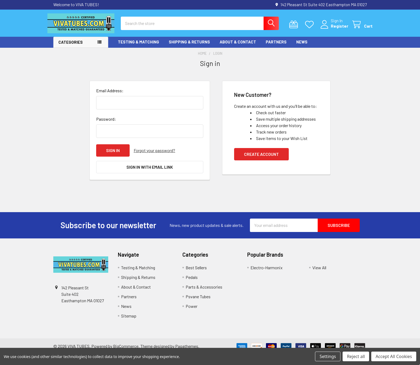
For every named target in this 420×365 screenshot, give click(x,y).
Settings (328, 356)
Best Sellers (196, 271)
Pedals (192, 281)
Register (333, 28)
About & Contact (238, 46)
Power (191, 310)
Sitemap (128, 320)
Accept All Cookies (394, 356)
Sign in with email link (149, 171)
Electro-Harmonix (266, 271)
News (302, 46)
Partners (276, 46)
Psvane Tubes (198, 300)
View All (319, 271)
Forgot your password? (154, 154)
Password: (106, 123)
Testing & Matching (138, 46)
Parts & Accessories (204, 291)
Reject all (356, 356)
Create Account (261, 158)
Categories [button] (70, 46)
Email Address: (109, 94)
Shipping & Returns (189, 46)
